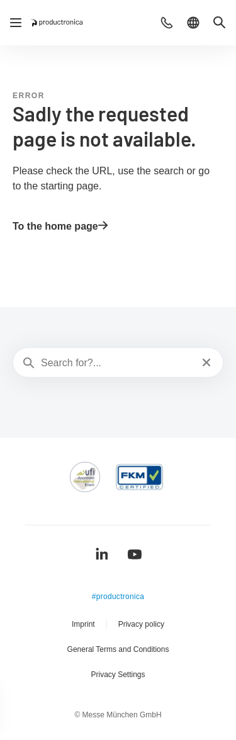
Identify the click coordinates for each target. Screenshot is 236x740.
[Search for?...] (117, 363)
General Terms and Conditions (118, 649)
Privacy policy (141, 624)
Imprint (83, 624)
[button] (166, 22)
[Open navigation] (15, 22)
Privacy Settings (118, 674)
